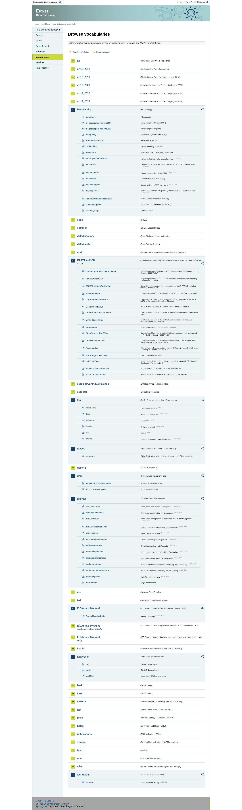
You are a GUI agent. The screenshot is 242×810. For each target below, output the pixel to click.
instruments (91, 583)
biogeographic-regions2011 (98, 129)
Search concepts (102, 52)
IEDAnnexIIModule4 (88, 637)
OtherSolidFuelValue (95, 340)
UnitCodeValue (93, 361)
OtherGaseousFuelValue (97, 333)
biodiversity (84, 109)
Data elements (43, 46)
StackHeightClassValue (97, 355)
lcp (79, 709)
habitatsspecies (93, 576)
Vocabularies (42, 57)
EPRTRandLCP (86, 260)
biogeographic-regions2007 (98, 123)
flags (88, 414)
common (82, 228)
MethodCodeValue (94, 320)
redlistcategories (93, 204)
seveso (81, 742)
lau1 (79, 685)
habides (81, 498)
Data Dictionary (58, 24)
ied (79, 600)
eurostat (82, 392)
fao (79, 400)
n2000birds (91, 164)
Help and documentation (48, 30)
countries (90, 456)
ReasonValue (92, 348)
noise (80, 726)
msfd (80, 717)
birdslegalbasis (93, 506)
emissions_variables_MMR (98, 483)
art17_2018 (83, 101)
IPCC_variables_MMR (96, 489)
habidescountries (94, 545)
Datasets (40, 35)
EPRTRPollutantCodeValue (98, 286)
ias (79, 592)
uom (79, 758)
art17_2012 (83, 93)
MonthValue (91, 327)
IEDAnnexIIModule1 (88, 608)
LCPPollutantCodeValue (97, 299)
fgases (81, 448)
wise (80, 766)
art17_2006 (83, 85)
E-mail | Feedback (45, 801)
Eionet (47, 24)
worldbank (83, 774)
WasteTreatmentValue (96, 374)
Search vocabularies (81, 52)
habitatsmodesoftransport (98, 570)
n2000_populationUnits (96, 158)
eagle (88, 670)
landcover (83, 656)
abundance (91, 117)
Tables (39, 40)
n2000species (92, 191)
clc (87, 664)
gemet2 (81, 467)
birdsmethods (92, 519)
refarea (89, 426)
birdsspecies (92, 533)
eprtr (80, 252)
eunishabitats (92, 146)
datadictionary (85, 236)
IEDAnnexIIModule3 (88, 625)
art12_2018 (83, 77)
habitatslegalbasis (94, 551)
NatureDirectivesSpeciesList (99, 199)
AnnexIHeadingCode (95, 616)
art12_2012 (83, 69)
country (89, 782)
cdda (80, 220)
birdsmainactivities (95, 512)
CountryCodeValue (94, 279)
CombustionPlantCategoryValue (101, 271)
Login (182, 2)
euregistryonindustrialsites (93, 384)
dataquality (91, 134)
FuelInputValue (93, 293)
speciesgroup (92, 210)
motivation (91, 152)
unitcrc (89, 439)
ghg (79, 476)
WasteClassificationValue (97, 368)
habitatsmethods (93, 564)
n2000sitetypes (93, 184)
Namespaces (42, 68)
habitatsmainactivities (96, 558)
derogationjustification (96, 539)
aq (78, 60)
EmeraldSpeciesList (95, 140)
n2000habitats (92, 172)
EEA (48, 2)
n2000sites (91, 179)
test (79, 750)
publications (84, 734)
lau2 (79, 693)
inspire (81, 648)
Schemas (40, 51)
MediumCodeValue (94, 307)
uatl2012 (90, 676)
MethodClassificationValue (98, 312)
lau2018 (81, 701)
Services (40, 62)
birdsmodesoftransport (96, 527)
